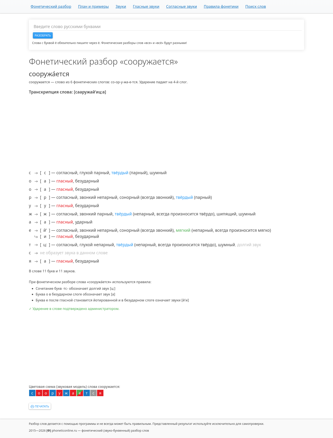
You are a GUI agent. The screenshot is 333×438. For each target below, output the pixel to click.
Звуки (121, 6)
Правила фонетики (221, 6)
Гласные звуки (146, 6)
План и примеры (93, 6)
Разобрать (43, 35)
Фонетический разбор (51, 6)
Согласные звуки (181, 6)
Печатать (40, 406)
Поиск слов (255, 6)
